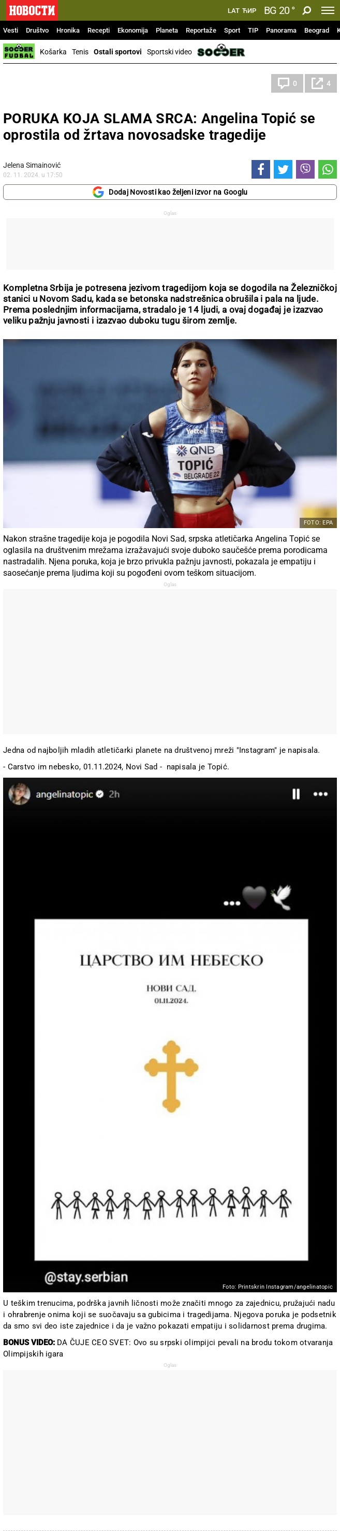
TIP (253, 30)
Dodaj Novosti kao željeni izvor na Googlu (169, 192)
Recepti (98, 30)
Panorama (281, 30)
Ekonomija (132, 30)
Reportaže (201, 30)
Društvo (37, 30)
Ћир (249, 10)
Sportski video (169, 52)
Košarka (53, 52)
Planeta (167, 30)
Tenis (80, 52)
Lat (234, 10)
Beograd (316, 30)
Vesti (10, 30)
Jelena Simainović (32, 165)
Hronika (68, 30)
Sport (232, 30)
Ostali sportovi (118, 52)
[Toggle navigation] (328, 10)
